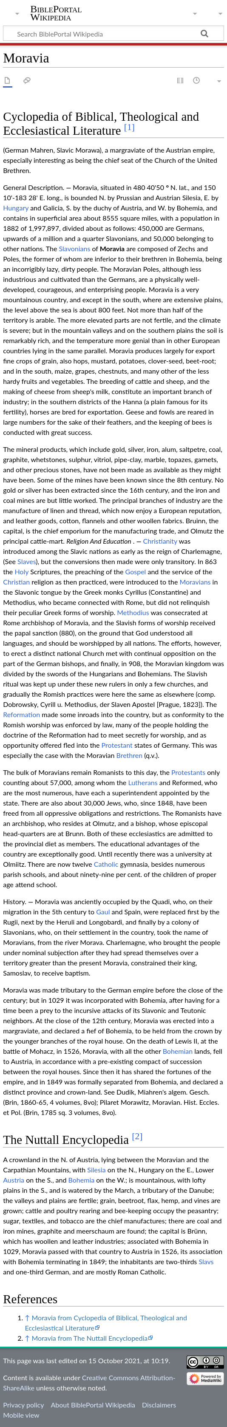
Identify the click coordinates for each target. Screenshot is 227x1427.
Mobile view (21, 1415)
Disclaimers (159, 1405)
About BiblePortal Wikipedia (93, 1405)
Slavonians (75, 248)
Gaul (103, 912)
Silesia (96, 1170)
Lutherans (142, 782)
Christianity (160, 541)
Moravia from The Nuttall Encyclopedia (89, 1338)
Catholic (106, 864)
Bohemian (178, 1051)
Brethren (129, 755)
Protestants (188, 772)
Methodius (133, 612)
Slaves (26, 561)
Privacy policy (23, 1405)
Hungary (15, 208)
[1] (129, 127)
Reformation (21, 714)
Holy (21, 571)
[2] (137, 1136)
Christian (16, 582)
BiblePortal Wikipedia (56, 13)
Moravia (112, 248)
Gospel (135, 571)
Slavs (206, 1261)
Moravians (194, 582)
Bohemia (81, 1180)
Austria (13, 1180)
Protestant (117, 745)
